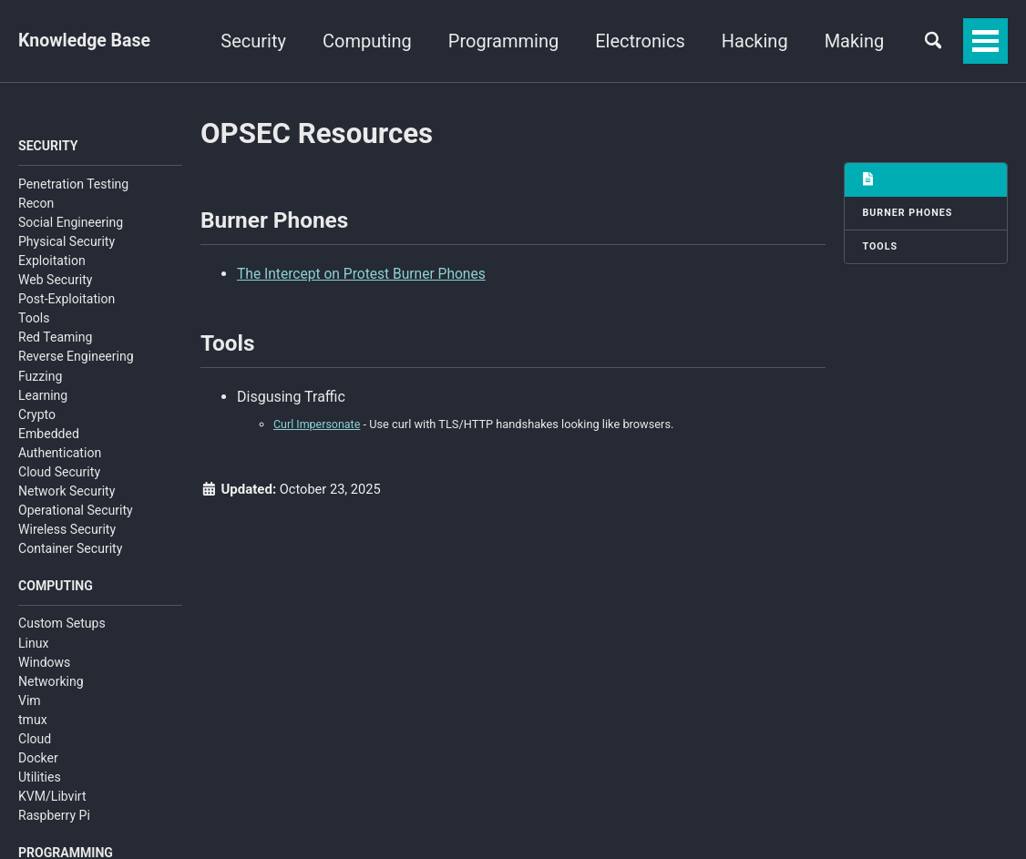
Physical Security (66, 242)
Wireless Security (67, 531)
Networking (51, 683)
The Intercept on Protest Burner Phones (364, 275)
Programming (594, 41)
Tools (33, 319)
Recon (36, 204)
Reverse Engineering (76, 358)
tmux (32, 722)
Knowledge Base (86, 41)
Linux (33, 645)
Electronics (731, 41)
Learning (42, 396)
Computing (457, 41)
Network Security (66, 493)
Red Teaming (55, 339)
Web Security (55, 281)
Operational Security (75, 512)
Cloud (34, 741)
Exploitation (52, 261)
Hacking (845, 41)
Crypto (37, 415)
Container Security (70, 550)
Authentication (59, 453)
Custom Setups (62, 626)
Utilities (39, 779)
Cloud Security (59, 473)
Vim (29, 702)
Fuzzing (40, 377)
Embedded (48, 434)
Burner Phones (909, 214)
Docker (38, 760)
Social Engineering (70, 223)
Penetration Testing (73, 185)
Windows (44, 664)
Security (344, 41)
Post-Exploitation (66, 300)
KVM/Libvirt (52, 799)
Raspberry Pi (54, 818)
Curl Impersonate (318, 428)
